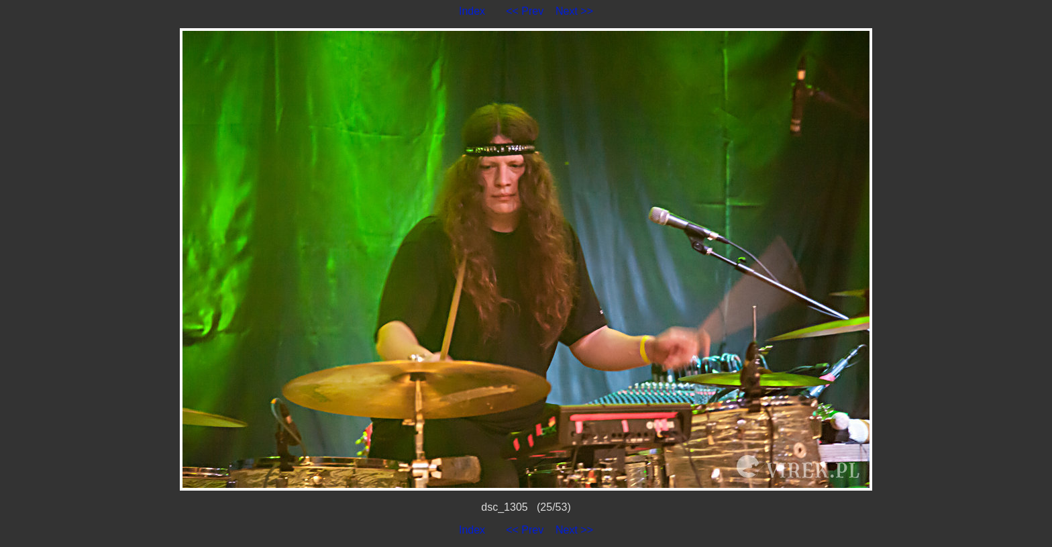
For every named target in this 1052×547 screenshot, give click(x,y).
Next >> (574, 11)
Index (472, 11)
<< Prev (524, 11)
